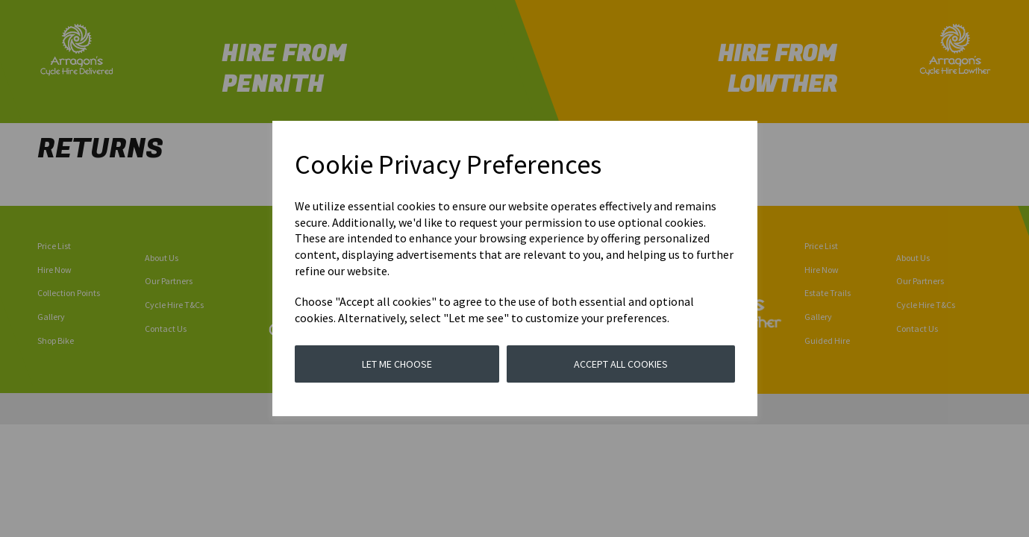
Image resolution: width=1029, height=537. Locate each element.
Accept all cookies (621, 364)
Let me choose (397, 364)
